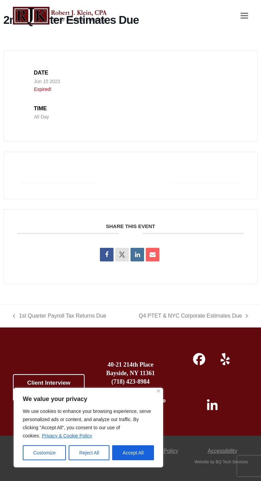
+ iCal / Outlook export (206, 175)
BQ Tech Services (231, 462)
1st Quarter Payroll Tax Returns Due (59, 316)
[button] (244, 16)
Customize (44, 452)
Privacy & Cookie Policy (67, 435)
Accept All (133, 452)
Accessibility (222, 451)
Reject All (89, 452)
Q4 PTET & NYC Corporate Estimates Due (193, 316)
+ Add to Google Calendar (58, 175)
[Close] (158, 390)
